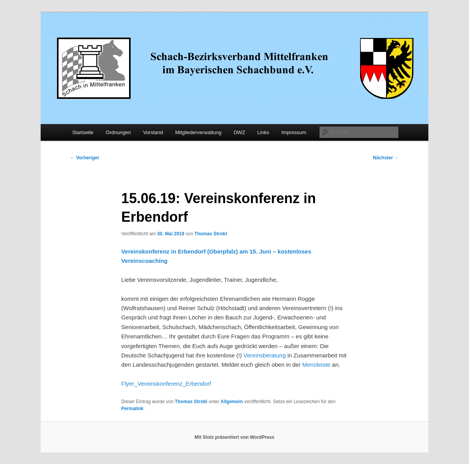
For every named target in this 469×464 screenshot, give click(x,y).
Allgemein (232, 401)
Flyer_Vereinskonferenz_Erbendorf (166, 383)
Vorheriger (84, 157)
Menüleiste (316, 364)
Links (263, 132)
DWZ (239, 132)
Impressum (293, 132)
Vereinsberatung (264, 355)
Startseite (82, 132)
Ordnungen (118, 132)
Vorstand (153, 132)
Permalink (132, 408)
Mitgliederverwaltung (198, 132)
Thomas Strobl (210, 233)
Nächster (386, 157)
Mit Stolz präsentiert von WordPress (234, 437)
